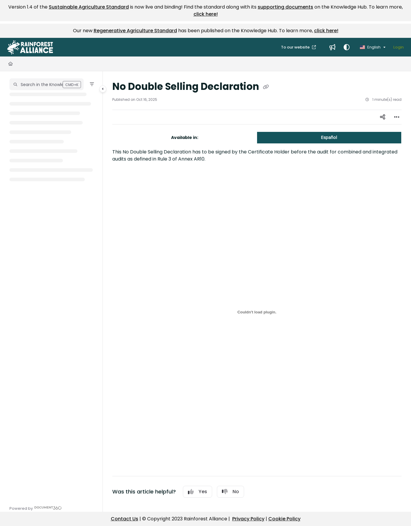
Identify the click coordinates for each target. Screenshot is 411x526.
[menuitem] (332, 47)
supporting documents (285, 7)
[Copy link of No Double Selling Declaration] (266, 87)
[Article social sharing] (382, 117)
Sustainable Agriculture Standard (89, 7)
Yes (197, 491)
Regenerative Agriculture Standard (135, 30)
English (370, 47)
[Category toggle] (102, 89)
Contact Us (124, 518)
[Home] (10, 64)
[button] (30, 47)
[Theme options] (346, 47)
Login (398, 47)
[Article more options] (397, 117)
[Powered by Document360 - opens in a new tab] (35, 508)
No (230, 491)
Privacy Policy (248, 518)
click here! (206, 14)
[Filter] (91, 84)
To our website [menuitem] (296, 47)
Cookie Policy (284, 518)
